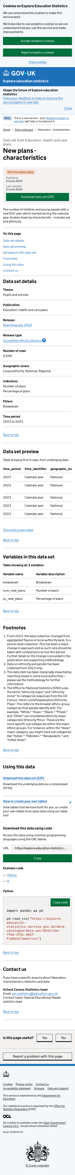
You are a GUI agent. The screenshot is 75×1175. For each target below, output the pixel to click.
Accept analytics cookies (37, 41)
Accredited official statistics (24, 340)
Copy (37, 858)
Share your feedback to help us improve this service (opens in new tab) (33, 100)
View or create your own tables (25, 801)
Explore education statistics (26, 81)
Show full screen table (18, 530)
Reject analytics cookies (37, 52)
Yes (47, 1038)
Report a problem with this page (37, 1056)
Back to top (11, 435)
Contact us (10, 270)
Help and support (58, 1088)
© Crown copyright (37, 1165)
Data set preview (14, 246)
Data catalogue (24, 129)
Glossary (39, 1088)
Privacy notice (24, 1084)
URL (6, 848)
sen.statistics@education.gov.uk (35, 993)
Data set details (13, 240)
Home (6, 129)
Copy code (60, 902)
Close (68, 108)
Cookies (8, 1084)
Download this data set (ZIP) (23, 778)
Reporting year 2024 (17, 325)
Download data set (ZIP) (37, 197)
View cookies (37, 62)
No (66, 1038)
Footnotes (10, 258)
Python (12, 875)
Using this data (13, 264)
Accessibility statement (17, 1088)
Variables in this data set (19, 252)
